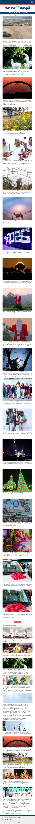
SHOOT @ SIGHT (15, 15)
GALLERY (8, 15)
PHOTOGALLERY (6, 2)
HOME (4, 15)
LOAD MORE (17, 622)
